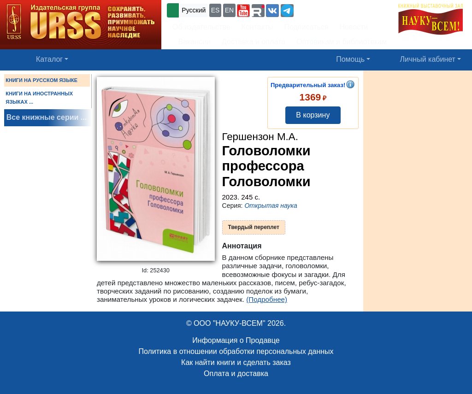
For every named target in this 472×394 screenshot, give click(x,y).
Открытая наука (270, 205)
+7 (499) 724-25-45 (329, 9)
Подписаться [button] (306, 27)
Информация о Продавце (235, 340)
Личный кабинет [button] (427, 59)
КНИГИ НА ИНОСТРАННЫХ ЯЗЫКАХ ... (39, 98)
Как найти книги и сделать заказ (236, 362)
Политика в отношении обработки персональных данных (235, 351)
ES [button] (215, 10)
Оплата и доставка (236, 373)
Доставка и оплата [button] (253, 42)
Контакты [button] (257, 27)
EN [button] (229, 10)
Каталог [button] (49, 59)
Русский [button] (194, 10)
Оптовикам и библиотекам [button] (341, 42)
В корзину (313, 115)
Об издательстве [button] (201, 27)
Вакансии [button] (191, 42)
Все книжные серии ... (46, 117)
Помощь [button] (350, 59)
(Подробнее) (266, 299)
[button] (243, 10)
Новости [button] (354, 27)
